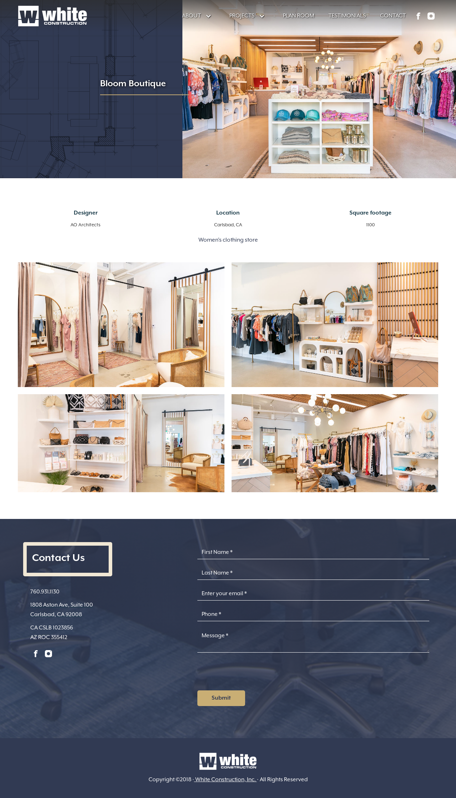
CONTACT (393, 15)
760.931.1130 (44, 591)
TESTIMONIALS (347, 15)
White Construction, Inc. (225, 779)
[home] (52, 16)
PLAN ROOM (298, 15)
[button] (193, 16)
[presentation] (251, 674)
